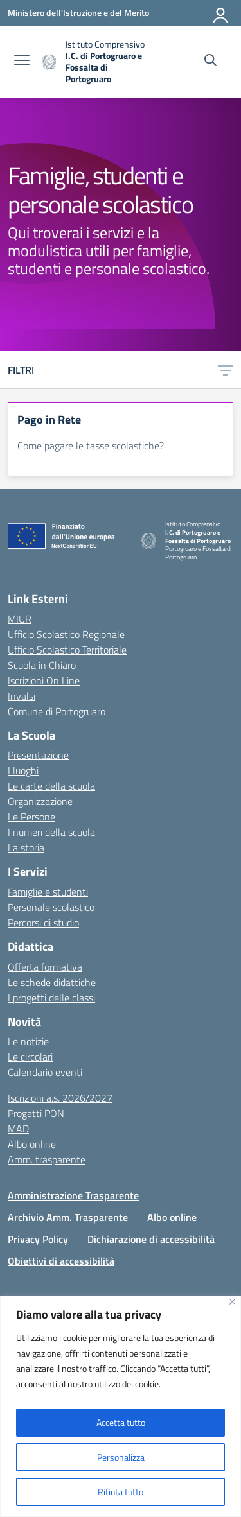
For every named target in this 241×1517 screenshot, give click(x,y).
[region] (120, 1406)
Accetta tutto (120, 1422)
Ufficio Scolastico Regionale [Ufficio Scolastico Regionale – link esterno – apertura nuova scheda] (66, 634)
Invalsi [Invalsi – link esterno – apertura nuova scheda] (21, 696)
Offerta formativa (45, 967)
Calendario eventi (45, 1072)
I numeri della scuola (51, 832)
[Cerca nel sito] (210, 61)
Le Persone (31, 816)
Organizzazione (40, 801)
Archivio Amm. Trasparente (68, 1217)
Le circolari (30, 1056)
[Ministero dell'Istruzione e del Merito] (78, 12)
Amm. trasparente (46, 1159)
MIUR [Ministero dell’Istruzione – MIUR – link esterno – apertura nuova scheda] (19, 619)
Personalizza (121, 1457)
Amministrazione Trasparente (73, 1195)
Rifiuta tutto (120, 1491)
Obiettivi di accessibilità (61, 1261)
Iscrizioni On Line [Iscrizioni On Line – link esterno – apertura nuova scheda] (44, 680)
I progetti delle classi (51, 997)
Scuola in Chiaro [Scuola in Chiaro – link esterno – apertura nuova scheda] (42, 665)
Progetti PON (36, 1113)
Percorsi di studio (43, 922)
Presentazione (38, 755)
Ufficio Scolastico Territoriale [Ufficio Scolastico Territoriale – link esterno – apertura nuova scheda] (67, 649)
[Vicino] (232, 1302)
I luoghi (23, 770)
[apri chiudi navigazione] (22, 61)
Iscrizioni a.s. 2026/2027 (60, 1097)
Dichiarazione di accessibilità (151, 1239)
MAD (18, 1128)
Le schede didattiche (52, 982)
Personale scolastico (51, 907)
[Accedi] (221, 13)
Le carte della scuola (51, 785)
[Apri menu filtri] (225, 369)
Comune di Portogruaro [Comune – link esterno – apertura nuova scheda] (56, 711)
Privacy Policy (38, 1239)
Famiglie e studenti (48, 891)
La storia (26, 847)
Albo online (32, 1144)
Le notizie (28, 1041)
